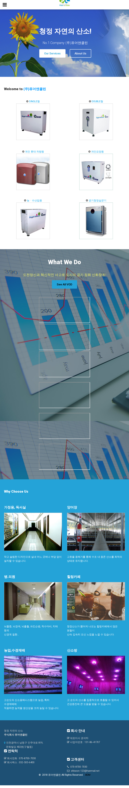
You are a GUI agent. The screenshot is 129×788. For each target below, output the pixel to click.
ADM (87, 774)
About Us (80, 53)
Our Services (52, 53)
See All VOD (64, 284)
